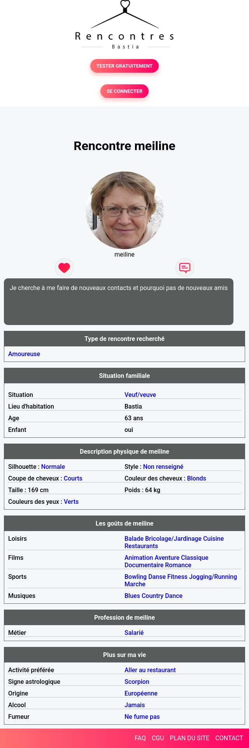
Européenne (141, 693)
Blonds (196, 478)
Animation (138, 557)
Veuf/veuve (140, 394)
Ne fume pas (142, 716)
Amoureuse (24, 354)
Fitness (177, 576)
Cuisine (213, 538)
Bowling (135, 576)
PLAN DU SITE (190, 738)
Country (152, 595)
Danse (157, 576)
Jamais (134, 705)
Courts (73, 478)
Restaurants (141, 546)
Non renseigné (163, 466)
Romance (178, 565)
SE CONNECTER (124, 91)
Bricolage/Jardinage (173, 538)
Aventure (166, 557)
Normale (53, 466)
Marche (135, 584)
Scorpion (136, 681)
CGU (158, 738)
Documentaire (143, 565)
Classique (194, 557)
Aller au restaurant (150, 670)
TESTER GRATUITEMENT (124, 66)
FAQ (140, 738)
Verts (71, 501)
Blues (132, 595)
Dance (173, 595)
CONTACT (229, 738)
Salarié (134, 632)
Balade (134, 538)
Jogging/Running (213, 576)
